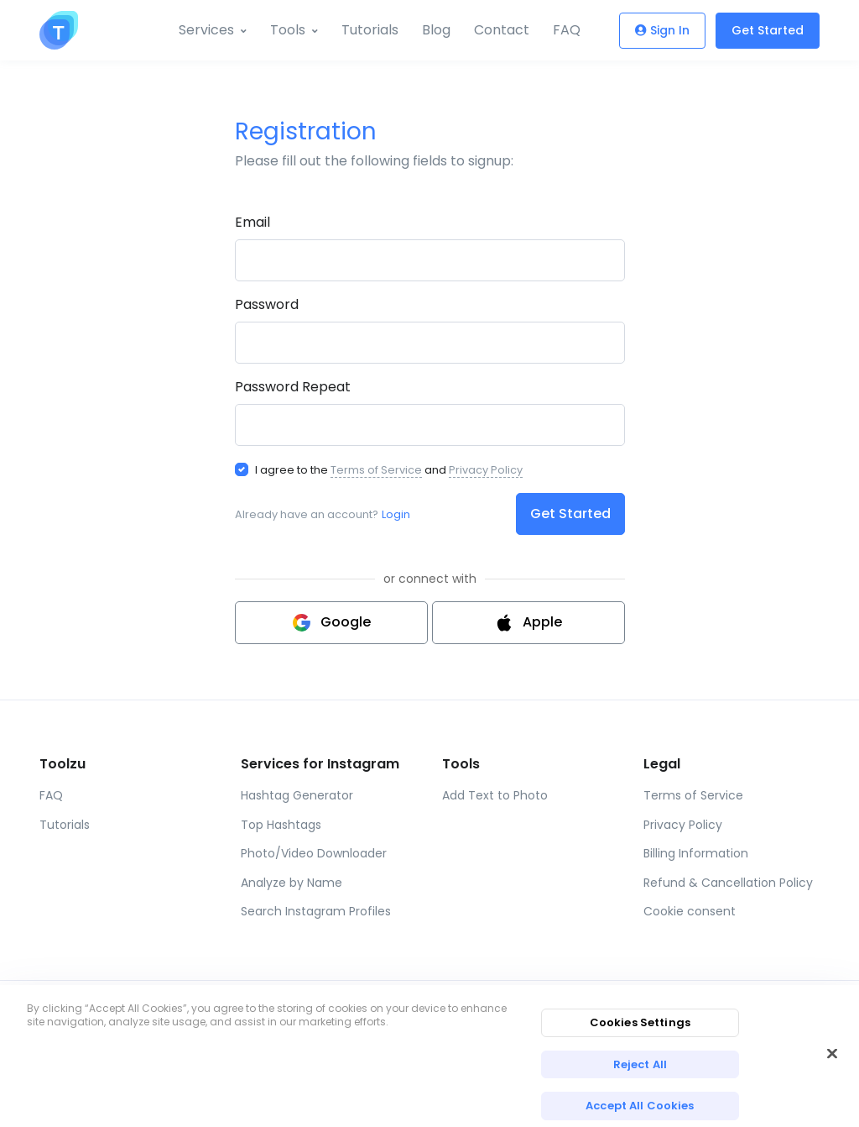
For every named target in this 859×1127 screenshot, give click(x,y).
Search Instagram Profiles (316, 911)
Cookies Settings (640, 1022)
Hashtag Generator (297, 795)
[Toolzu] (58, 30)
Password (267, 304)
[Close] (832, 1053)
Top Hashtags (281, 824)
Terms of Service (376, 470)
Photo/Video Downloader (314, 853)
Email (252, 222)
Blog (436, 29)
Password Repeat (293, 386)
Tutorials (369, 29)
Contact (501, 29)
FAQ (566, 29)
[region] (429, 1056)
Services (206, 29)
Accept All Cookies (640, 1106)
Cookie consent (689, 911)
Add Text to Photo (495, 795)
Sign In (662, 30)
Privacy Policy (486, 470)
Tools (287, 29)
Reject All (640, 1064)
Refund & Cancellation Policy (728, 882)
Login (396, 514)
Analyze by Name (291, 882)
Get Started (767, 30)
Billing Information (695, 853)
